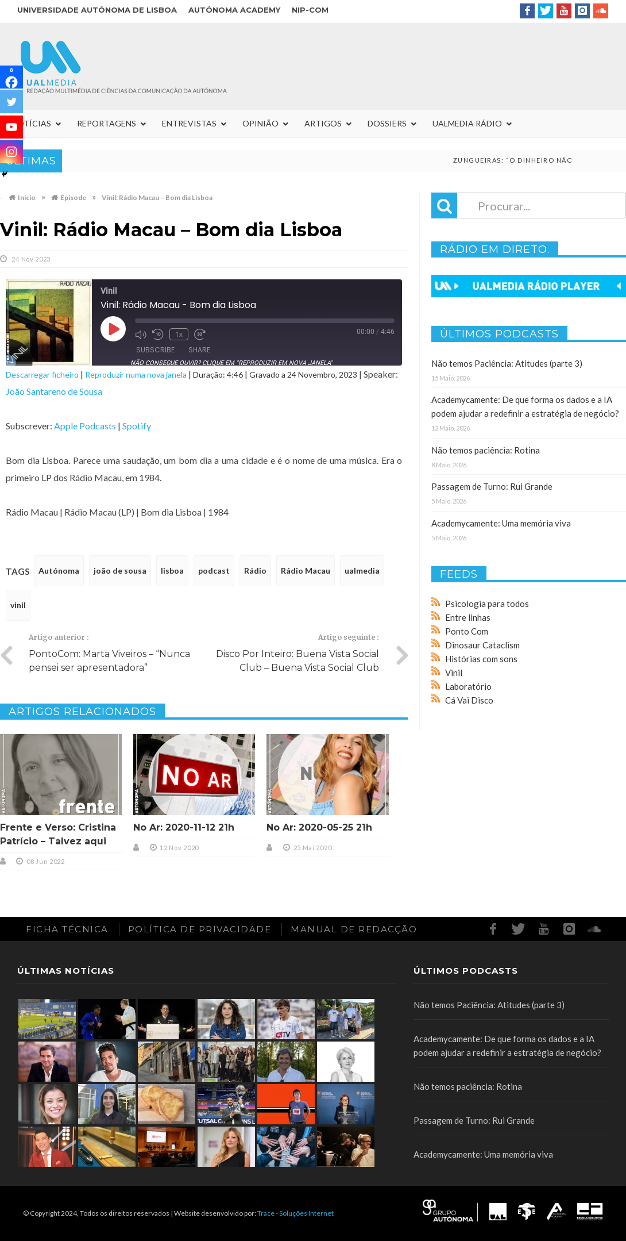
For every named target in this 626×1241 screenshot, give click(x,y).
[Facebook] (11, 77)
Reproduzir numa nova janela (136, 374)
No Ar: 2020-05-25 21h (319, 827)
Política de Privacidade (200, 929)
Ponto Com (466, 631)
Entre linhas (467, 617)
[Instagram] (11, 151)
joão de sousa (120, 570)
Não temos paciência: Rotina (485, 450)
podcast (214, 570)
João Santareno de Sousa (54, 391)
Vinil (453, 672)
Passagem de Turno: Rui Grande (491, 486)
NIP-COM (310, 9)
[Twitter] (11, 101)
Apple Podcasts (85, 425)
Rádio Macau (305, 570)
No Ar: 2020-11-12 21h (183, 827)
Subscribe (155, 350)
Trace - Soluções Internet (295, 1213)
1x (179, 334)
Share (199, 350)
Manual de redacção (354, 929)
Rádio (255, 570)
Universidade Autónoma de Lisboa (97, 9)
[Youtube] (11, 127)
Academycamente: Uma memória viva (501, 523)
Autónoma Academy (234, 9)
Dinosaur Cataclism (482, 645)
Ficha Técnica (67, 929)
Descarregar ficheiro (42, 374)
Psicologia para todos (487, 603)
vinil (18, 605)
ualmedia (362, 570)
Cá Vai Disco (469, 700)
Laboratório (468, 686)
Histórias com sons (481, 659)
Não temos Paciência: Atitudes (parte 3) (506, 363)
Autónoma (58, 570)
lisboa (172, 570)
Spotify (136, 425)
